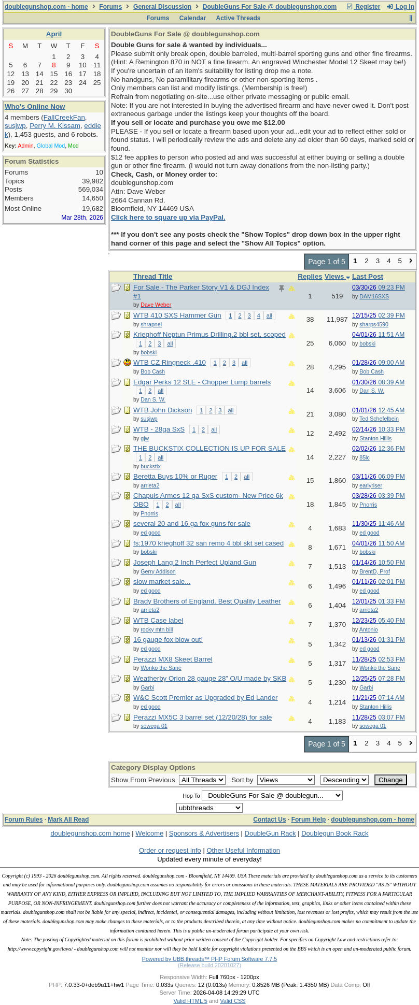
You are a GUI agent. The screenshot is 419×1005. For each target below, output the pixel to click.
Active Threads (238, 18)
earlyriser (370, 485)
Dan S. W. (371, 390)
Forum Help (308, 819)
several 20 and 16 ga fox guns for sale (191, 523)
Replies (310, 276)
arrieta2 (368, 610)
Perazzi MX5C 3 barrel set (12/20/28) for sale (202, 717)
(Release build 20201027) (209, 965)
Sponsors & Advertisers (204, 833)
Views (337, 276)
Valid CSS (232, 1001)
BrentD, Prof (374, 571)
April (54, 34)
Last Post (367, 276)
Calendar (192, 18)
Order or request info (170, 850)
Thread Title (152, 276)
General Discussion (162, 6)
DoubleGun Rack (270, 833)
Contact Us (269, 819)
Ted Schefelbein (379, 418)
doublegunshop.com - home (46, 6)
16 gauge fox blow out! (168, 639)
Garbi (366, 687)
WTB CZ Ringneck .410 (169, 362)
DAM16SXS (374, 296)
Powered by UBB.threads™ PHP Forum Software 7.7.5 (209, 959)
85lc (364, 457)
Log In (400, 6)
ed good (369, 532)
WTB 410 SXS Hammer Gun (177, 315)
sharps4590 (373, 324)
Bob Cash (371, 371)
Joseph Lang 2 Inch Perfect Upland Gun (194, 562)
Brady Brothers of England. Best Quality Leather (207, 601)
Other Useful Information (243, 850)
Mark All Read (68, 819)
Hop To (191, 796)
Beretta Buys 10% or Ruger (175, 476)
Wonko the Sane (379, 668)
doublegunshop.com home (90, 833)
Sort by (243, 780)
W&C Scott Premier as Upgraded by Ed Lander (205, 697)
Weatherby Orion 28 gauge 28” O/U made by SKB (209, 678)
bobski (367, 343)
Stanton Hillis (375, 438)
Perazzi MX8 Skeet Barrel (173, 659)
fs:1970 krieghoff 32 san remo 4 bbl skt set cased (208, 543)
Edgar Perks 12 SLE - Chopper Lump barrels (202, 382)
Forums (110, 6)
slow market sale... (161, 581)
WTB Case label (158, 620)
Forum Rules (24, 819)
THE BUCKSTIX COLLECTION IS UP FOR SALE (209, 448)
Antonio (368, 629)
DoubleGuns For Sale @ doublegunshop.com (270, 6)
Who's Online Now (35, 106)
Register (363, 6)
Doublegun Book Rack (334, 833)
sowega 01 (372, 726)
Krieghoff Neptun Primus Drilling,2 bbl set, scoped (209, 334)
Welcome (149, 833)
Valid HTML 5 (190, 1001)
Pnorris (368, 504)
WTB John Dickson (162, 410)
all (269, 315)
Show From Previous (144, 780)
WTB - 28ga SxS (159, 429)
